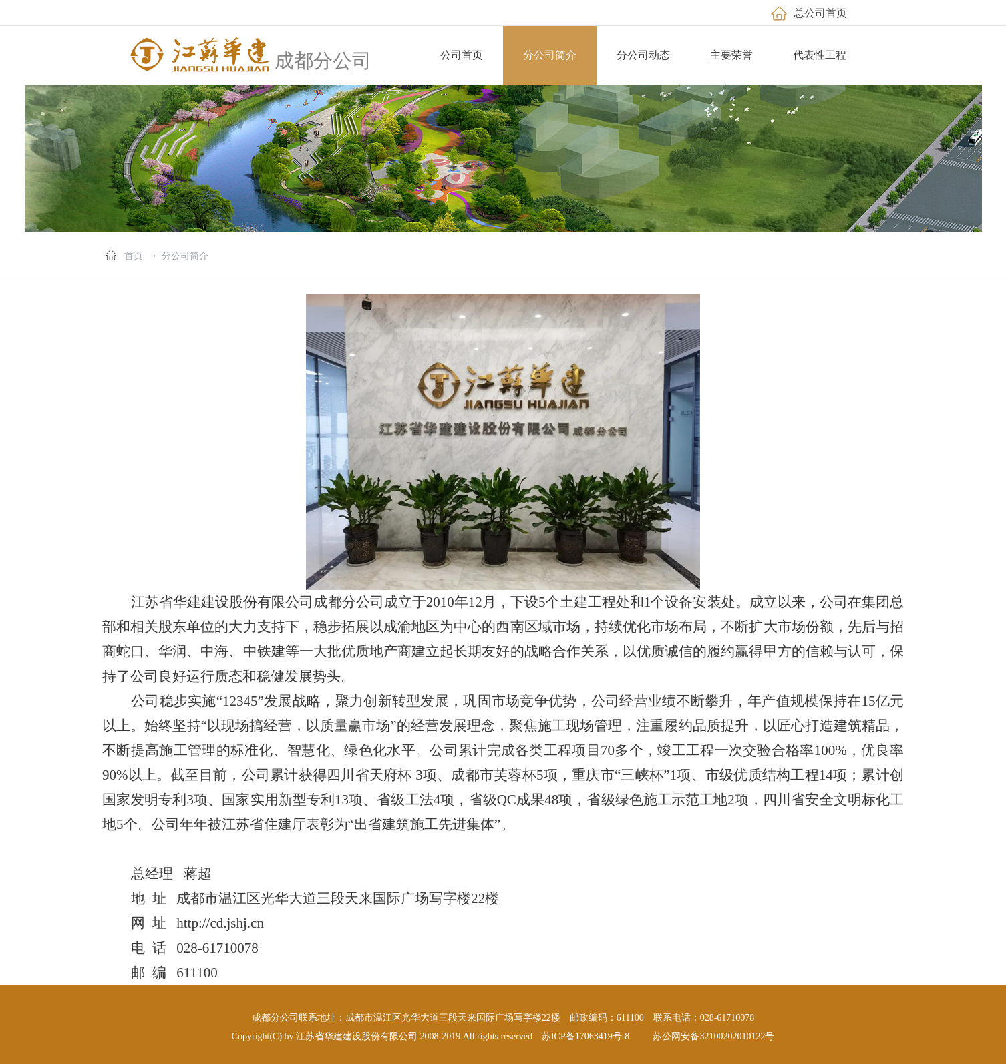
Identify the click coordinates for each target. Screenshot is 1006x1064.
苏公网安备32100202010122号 (713, 1036)
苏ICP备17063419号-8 (585, 1036)
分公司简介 (185, 255)
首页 (133, 255)
